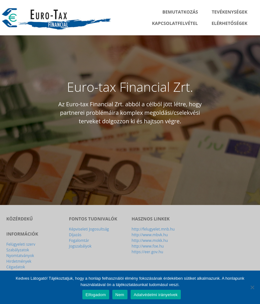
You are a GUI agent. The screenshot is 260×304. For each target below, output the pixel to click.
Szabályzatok (17, 250)
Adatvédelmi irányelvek (156, 294)
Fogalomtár (79, 240)
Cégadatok (15, 267)
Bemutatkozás (180, 12)
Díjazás (75, 234)
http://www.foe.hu (148, 246)
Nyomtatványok (20, 255)
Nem (119, 294)
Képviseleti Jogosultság (89, 229)
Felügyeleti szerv (20, 244)
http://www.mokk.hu (150, 240)
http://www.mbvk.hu (150, 234)
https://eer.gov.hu (147, 251)
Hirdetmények (18, 261)
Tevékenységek (229, 12)
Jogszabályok (80, 246)
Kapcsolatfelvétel (175, 23)
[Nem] (252, 287)
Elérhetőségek (229, 23)
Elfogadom (96, 294)
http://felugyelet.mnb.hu (153, 229)
